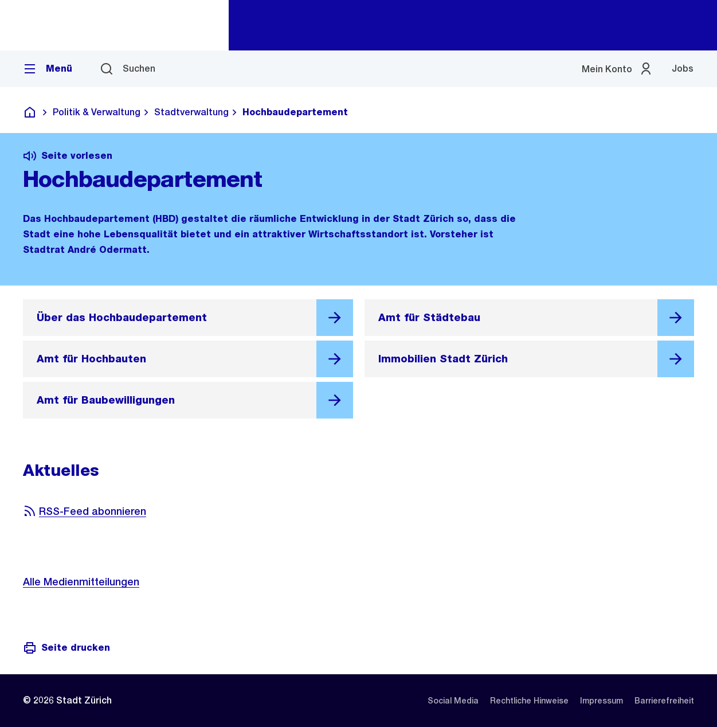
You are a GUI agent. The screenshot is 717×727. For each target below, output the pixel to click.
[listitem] (453, 700)
